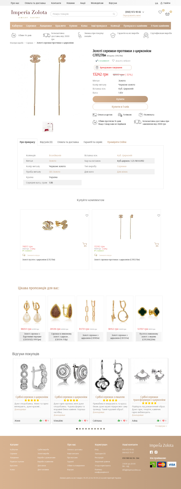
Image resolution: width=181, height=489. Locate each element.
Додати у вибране (121, 60)
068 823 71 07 (128, 452)
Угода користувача (103, 465)
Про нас (15, 2)
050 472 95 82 (128, 449)
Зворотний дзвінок (102, 461)
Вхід (97, 449)
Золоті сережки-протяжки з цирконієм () (118, 259)
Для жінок (122, 171)
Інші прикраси (99, 25)
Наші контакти (73, 453)
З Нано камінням (160, 25)
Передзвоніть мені (131, 15)
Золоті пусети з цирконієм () (39, 259)
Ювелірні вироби (19, 42)
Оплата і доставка (74, 449)
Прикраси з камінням (135, 25)
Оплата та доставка (35, 2)
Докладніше (20, 409)
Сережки (31, 25)
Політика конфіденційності (102, 470)
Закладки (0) (100, 453)
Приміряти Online (116, 142)
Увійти (165, 2)
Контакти (56, 2)
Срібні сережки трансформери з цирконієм (149, 398)
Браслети (60, 25)
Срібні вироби (43, 449)
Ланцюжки (46, 25)
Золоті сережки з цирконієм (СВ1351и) (120, 336)
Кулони (73, 25)
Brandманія (55, 155)
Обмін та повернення (76, 465)
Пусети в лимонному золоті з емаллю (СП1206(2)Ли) (149, 336)
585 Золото (54, 171)
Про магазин (72, 457)
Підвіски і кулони (17, 461)
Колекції (115, 25)
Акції (82, 2)
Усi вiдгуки (161, 425)
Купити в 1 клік (120, 106)
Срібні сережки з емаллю (110, 397)
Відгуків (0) (46, 142)
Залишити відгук (33, 255)
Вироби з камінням (45, 461)
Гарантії (70, 461)
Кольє (84, 25)
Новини (71, 2)
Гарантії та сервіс (93, 142)
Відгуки (113, 2)
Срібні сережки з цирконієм (32, 397)
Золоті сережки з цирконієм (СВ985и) (90, 336)
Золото (52, 160)
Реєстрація (99, 457)
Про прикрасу (27, 142)
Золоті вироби (43, 453)
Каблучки (17, 25)
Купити (120, 99)
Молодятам (97, 2)
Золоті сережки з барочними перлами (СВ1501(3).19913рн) (32, 336)
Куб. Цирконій (124, 155)
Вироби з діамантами (46, 457)
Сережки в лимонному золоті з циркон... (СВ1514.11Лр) (61, 336)
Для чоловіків (43, 469)
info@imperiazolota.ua (131, 470)
